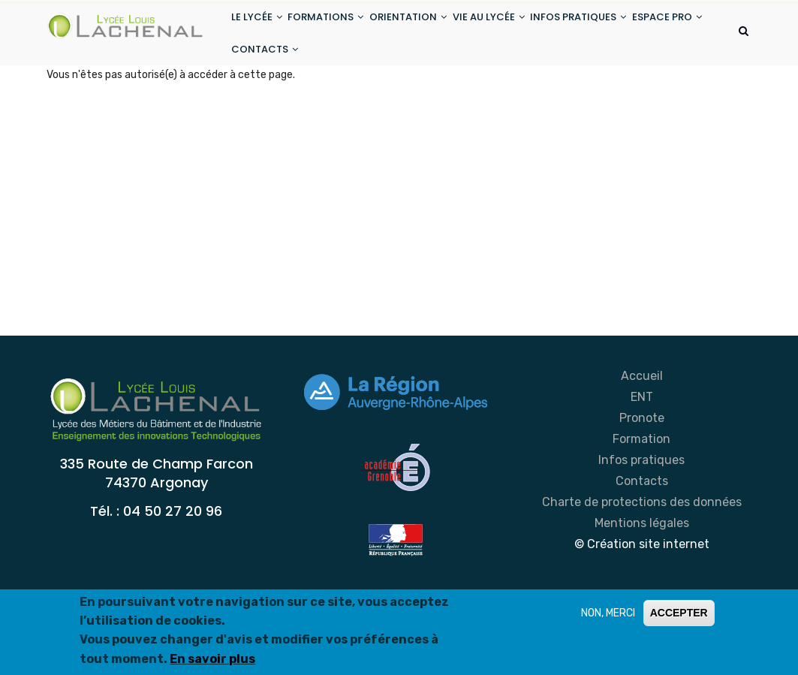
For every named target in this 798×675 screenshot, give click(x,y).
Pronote (641, 467)
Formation (641, 488)
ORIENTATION (431, 29)
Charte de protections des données (642, 551)
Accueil (642, 424)
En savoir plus (212, 659)
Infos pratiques (641, 509)
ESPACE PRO (271, 85)
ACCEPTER (679, 613)
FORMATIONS (340, 29)
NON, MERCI (608, 613)
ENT (642, 445)
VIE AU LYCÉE (521, 29)
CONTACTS (354, 85)
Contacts (642, 530)
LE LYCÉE (261, 29)
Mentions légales (642, 572)
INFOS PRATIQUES (620, 29)
